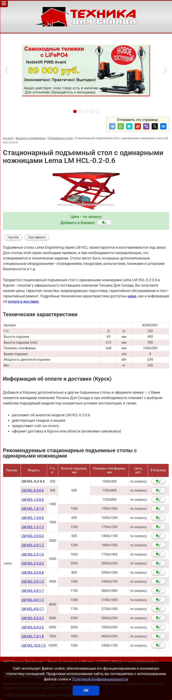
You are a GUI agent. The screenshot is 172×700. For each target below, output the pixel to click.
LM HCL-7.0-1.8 (33, 636)
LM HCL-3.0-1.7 (33, 591)
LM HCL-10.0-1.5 (33, 645)
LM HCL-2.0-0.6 (33, 536)
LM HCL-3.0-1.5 (33, 582)
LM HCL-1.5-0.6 (33, 518)
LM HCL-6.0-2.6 (33, 627)
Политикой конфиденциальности (100, 679)
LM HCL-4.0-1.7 (33, 609)
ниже (131, 296)
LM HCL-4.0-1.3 (33, 600)
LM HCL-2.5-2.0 (33, 563)
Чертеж (13, 237)
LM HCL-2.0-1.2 (33, 545)
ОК (86, 690)
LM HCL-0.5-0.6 (33, 490)
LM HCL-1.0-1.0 (33, 509)
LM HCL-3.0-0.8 (33, 573)
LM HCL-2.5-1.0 (33, 554)
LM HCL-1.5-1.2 (33, 527)
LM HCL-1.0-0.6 (33, 500)
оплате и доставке (23, 301)
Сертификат (37, 237)
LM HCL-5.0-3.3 (33, 618)
